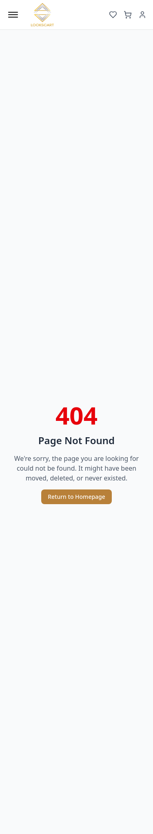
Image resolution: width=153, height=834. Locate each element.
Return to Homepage (76, 496)
